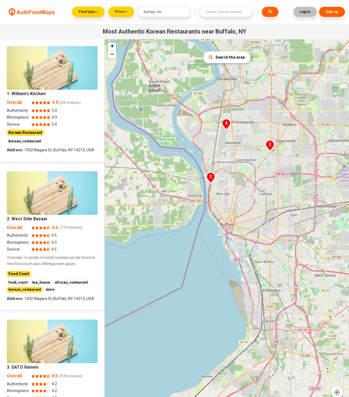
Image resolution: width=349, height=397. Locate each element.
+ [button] (112, 47)
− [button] (112, 55)
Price (120, 12)
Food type (87, 12)
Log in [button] (305, 12)
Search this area (227, 57)
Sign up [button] (332, 12)
